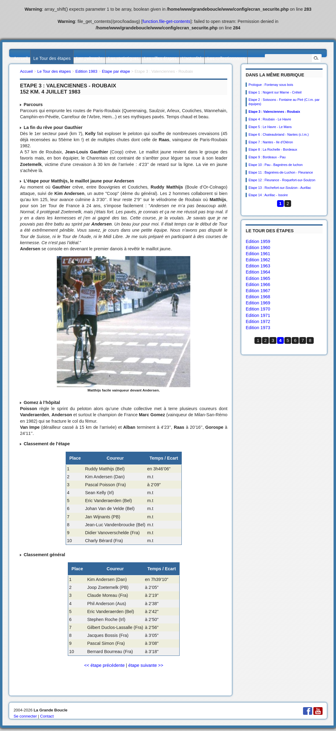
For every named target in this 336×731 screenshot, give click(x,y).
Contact (47, 716)
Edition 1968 (258, 296)
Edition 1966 (258, 284)
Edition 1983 (86, 71)
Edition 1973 (258, 327)
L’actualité (192, 58)
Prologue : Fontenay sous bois (271, 84)
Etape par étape (116, 71)
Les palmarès (89, 58)
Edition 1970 (258, 309)
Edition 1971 (258, 315)
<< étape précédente (104, 665)
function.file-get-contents (167, 21)
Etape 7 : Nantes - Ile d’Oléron (271, 142)
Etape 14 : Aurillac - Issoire (268, 195)
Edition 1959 (258, 241)
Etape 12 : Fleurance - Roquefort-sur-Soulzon (282, 180)
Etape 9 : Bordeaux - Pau (267, 157)
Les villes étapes (160, 58)
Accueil (20, 58)
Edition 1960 (258, 247)
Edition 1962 (258, 259)
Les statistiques (123, 58)
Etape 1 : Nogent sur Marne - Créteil (275, 92)
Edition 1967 (258, 290)
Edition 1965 (258, 278)
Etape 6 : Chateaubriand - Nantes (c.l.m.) (279, 134)
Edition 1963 (258, 265)
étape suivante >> (145, 665)
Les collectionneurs (226, 58)
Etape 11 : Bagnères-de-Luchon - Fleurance (281, 172)
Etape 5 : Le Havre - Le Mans (270, 127)
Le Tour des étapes (52, 58)
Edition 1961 (258, 253)
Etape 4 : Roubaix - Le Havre (270, 119)
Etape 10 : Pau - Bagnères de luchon (276, 165)
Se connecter (25, 716)
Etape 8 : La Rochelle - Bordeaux (273, 149)
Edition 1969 (258, 302)
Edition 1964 (258, 272)
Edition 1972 (258, 321)
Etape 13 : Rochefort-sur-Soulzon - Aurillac (280, 187)
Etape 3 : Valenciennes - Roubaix (274, 111)
